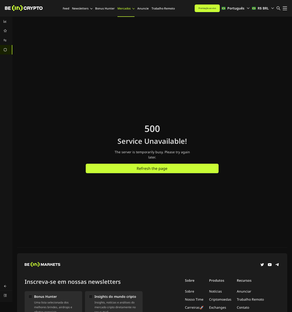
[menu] (6, 35)
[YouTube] (269, 265)
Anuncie (143, 8)
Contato (243, 307)
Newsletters (82, 8)
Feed (66, 8)
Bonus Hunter (105, 8)
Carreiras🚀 (194, 307)
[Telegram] (277, 265)
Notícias (215, 291)
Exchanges (217, 307)
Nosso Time (194, 299)
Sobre (189, 291)
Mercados (126, 8)
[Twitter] (262, 265)
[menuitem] (6, 21)
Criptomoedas (220, 299)
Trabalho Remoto (163, 8)
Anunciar (244, 291)
